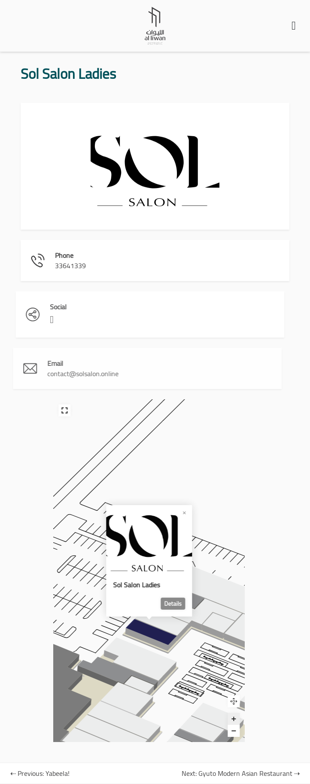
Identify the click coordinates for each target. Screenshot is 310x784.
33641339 (67, 265)
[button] (294, 25)
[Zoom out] (201, 731)
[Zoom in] (201, 719)
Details (140, 603)
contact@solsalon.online (52, 373)
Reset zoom (201, 701)
